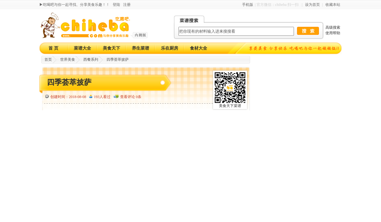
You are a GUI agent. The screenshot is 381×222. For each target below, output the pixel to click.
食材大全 (198, 48)
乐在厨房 (169, 48)
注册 (127, 4)
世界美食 (67, 59)
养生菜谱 (140, 48)
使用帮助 (332, 33)
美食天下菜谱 (230, 106)
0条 (138, 97)
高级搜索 (332, 27)
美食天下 (111, 48)
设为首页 (312, 4)
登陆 (116, 4)
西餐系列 (90, 59)
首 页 (53, 48)
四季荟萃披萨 (118, 59)
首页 (48, 59)
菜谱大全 (82, 48)
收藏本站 (332, 4)
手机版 (247, 4)
